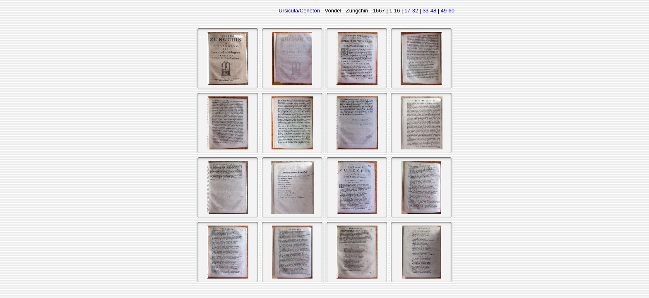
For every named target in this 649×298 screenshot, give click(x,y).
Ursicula (288, 10)
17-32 (411, 10)
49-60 (447, 10)
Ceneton (310, 10)
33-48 (429, 10)
